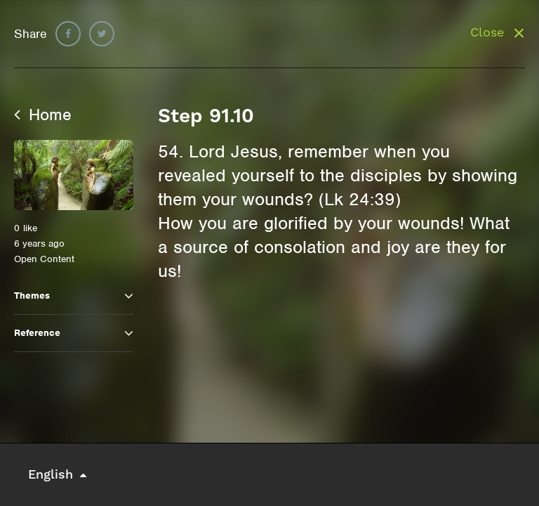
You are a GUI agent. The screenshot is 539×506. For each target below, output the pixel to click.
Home (43, 114)
